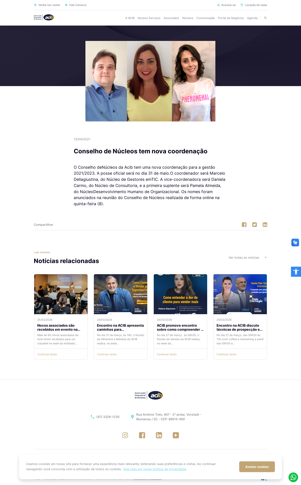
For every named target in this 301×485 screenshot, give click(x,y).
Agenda (252, 18)
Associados (171, 18)
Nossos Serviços (149, 18)
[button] (296, 272)
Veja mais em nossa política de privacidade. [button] (155, 469)
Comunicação (205, 18)
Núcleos (187, 18)
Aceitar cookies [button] (257, 467)
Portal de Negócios (231, 18)
